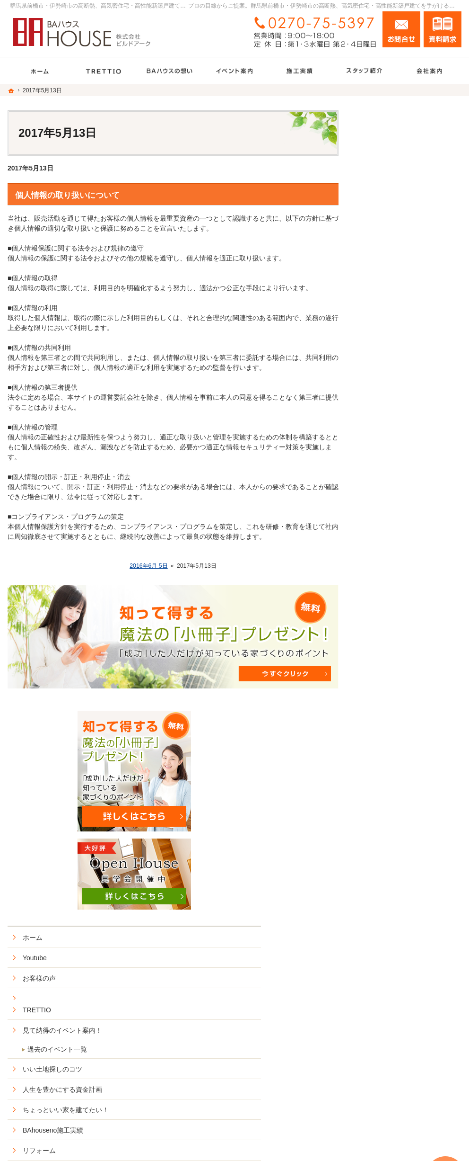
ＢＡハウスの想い (389, 620)
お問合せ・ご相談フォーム (404, 1085)
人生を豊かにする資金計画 (403, 489)
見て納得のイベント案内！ (403, 430)
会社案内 (376, 742)
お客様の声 (379, 378)
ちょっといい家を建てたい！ (406, 509)
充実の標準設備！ (389, 640)
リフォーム (379, 550)
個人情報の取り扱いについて (67, 195)
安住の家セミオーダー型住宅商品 (409, 595)
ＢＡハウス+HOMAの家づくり (408, 570)
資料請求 (442, 29)
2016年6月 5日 (149, 566)
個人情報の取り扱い (393, 864)
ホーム (373, 337)
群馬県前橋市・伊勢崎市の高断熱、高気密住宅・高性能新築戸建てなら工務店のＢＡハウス (291, 1143)
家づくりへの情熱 (389, 762)
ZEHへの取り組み (389, 660)
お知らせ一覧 (383, 844)
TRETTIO (377, 410)
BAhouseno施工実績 (393, 530)
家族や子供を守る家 (393, 701)
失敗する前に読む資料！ (399, 803)
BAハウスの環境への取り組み (407, 721)
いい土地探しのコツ (393, 469)
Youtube (375, 357)
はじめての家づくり (393, 681)
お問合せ (401, 29)
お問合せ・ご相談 (389, 823)
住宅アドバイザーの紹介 (399, 782)
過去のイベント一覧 (397, 449)
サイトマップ (383, 884)
